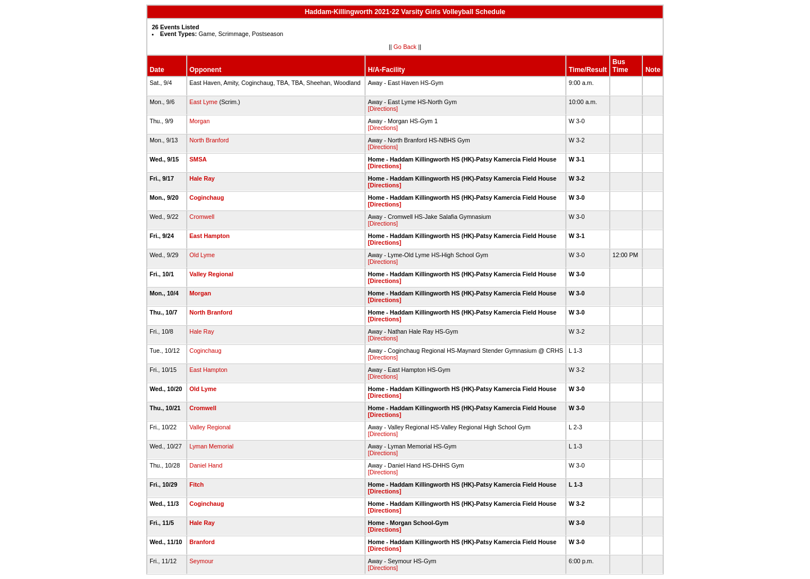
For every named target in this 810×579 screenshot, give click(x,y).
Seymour (202, 561)
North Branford (209, 140)
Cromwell (202, 216)
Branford (202, 541)
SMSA (198, 159)
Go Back (405, 46)
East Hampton (210, 235)
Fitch (197, 484)
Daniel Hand (206, 465)
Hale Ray (202, 178)
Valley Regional (211, 274)
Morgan (200, 121)
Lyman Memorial (211, 446)
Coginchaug (207, 197)
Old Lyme (202, 255)
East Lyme (204, 101)
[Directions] (383, 108)
